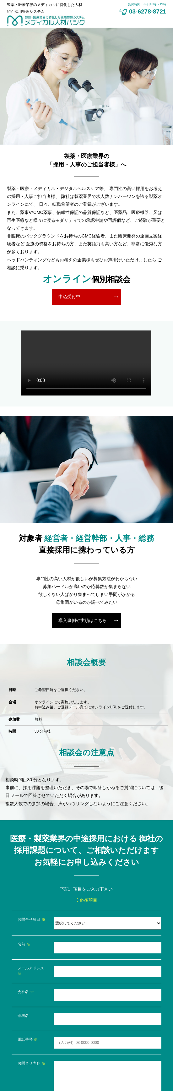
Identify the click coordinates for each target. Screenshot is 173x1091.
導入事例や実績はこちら (82, 620)
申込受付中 (69, 296)
